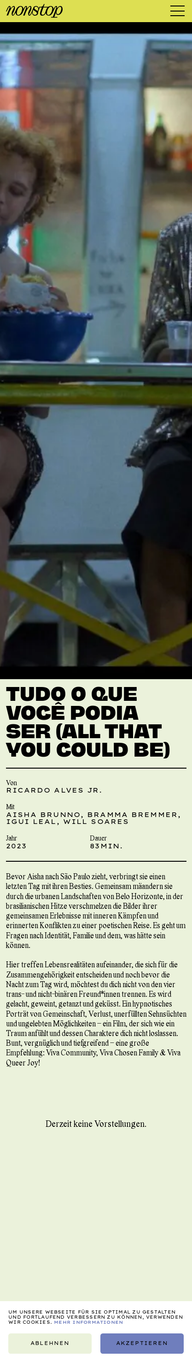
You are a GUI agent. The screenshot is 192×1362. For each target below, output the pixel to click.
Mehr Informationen (88, 1322)
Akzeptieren (142, 1343)
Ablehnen (50, 1343)
